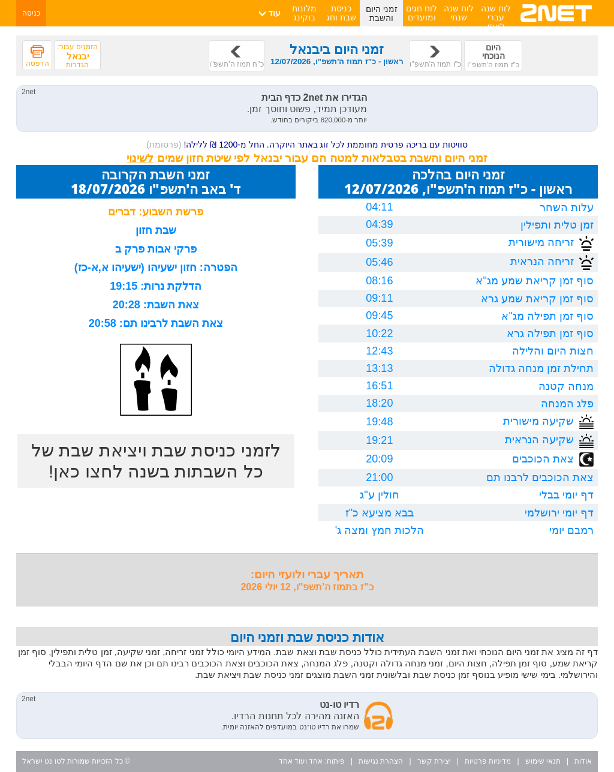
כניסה (31, 13)
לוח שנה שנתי (459, 13)
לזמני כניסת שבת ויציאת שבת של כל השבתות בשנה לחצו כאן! (156, 460)
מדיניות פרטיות (488, 761)
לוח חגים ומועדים (421, 13)
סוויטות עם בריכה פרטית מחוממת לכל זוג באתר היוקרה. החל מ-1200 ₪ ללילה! (307, 144)
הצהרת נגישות (381, 761)
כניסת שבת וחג (341, 13)
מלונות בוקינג (304, 13)
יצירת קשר (434, 761)
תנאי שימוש (543, 761)
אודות (583, 761)
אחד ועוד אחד (301, 761)
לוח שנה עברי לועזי (496, 17)
